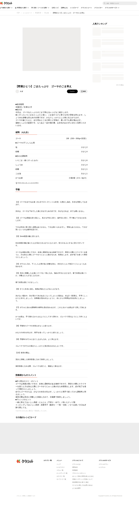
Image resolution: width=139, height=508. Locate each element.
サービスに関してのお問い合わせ (82, 485)
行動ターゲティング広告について (82, 479)
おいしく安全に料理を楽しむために (83, 476)
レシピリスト (61, 467)
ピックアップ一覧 (62, 473)
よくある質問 (76, 488)
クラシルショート (86, 7)
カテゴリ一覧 (61, 476)
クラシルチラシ (103, 464)
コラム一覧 (60, 470)
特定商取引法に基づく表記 (80, 482)
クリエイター (98, 7)
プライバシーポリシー (79, 473)
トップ (59, 464)
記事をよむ (64, 7)
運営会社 (75, 467)
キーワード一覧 (61, 479)
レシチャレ (102, 467)
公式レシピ (55, 7)
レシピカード (74, 7)
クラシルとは (76, 464)
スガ (21, 91)
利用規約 (75, 470)
